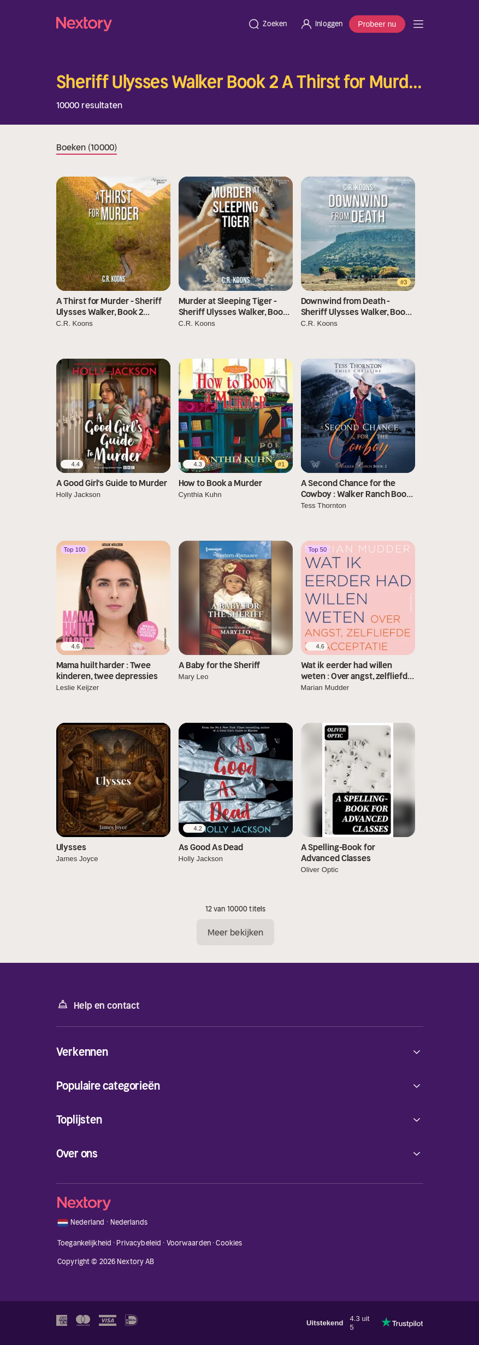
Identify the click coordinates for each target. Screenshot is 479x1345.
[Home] (148, 24)
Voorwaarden (189, 1243)
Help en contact (98, 1004)
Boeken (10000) (86, 147)
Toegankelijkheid (84, 1243)
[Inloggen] (321, 24)
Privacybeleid (138, 1243)
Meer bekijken (235, 932)
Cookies (229, 1243)
